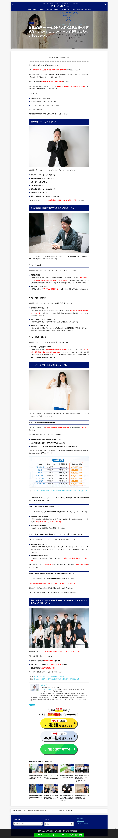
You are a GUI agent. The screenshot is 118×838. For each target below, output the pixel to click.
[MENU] (12, 4)
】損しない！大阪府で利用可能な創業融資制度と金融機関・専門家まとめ (55, 679)
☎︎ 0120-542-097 (46, 835)
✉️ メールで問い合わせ (72, 835)
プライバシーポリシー (83, 823)
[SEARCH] (105, 4)
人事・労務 (49, 9)
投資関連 (56, 9)
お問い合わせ (88, 9)
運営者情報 (80, 9)
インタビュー (71, 9)
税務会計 (42, 9)
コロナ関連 (63, 9)
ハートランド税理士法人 (48, 689)
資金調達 (28, 9)
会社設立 (35, 9)
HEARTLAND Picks (59, 6)
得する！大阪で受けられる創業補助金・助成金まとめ (50, 676)
